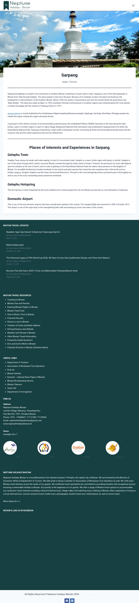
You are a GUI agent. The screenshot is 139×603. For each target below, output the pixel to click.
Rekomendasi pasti (15, 245)
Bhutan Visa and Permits (18, 303)
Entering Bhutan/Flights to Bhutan (22, 307)
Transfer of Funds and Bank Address (23, 325)
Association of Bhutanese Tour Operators (26, 366)
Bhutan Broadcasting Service (20, 380)
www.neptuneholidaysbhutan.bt (17, 423)
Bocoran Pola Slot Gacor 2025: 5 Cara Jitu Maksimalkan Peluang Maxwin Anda (42, 271)
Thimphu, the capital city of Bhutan (82, 477)
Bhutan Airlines (14, 373)
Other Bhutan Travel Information (21, 336)
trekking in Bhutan (101, 490)
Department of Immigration (19, 391)
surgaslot (84, 594)
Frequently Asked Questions (20, 340)
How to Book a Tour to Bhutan (20, 314)
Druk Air (11, 369)
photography (62, 494)
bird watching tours (83, 490)
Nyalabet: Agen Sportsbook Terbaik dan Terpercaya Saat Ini (33, 232)
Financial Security (15, 318)
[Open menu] (133, 5)
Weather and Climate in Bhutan (21, 333)
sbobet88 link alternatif (102, 594)
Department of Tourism (17, 362)
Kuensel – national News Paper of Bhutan (26, 377)
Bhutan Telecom (14, 384)
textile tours (50, 494)
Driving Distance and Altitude (20, 329)
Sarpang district (14, 113)
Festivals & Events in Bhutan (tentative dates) (27, 347)
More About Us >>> (11, 501)
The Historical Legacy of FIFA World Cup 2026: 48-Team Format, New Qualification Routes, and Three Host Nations (58, 258)
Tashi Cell (11, 388)
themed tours (16, 494)
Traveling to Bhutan (16, 300)
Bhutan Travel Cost (15, 311)
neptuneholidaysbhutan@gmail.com (25, 420)
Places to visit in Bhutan (18, 322)
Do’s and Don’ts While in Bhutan (21, 344)
